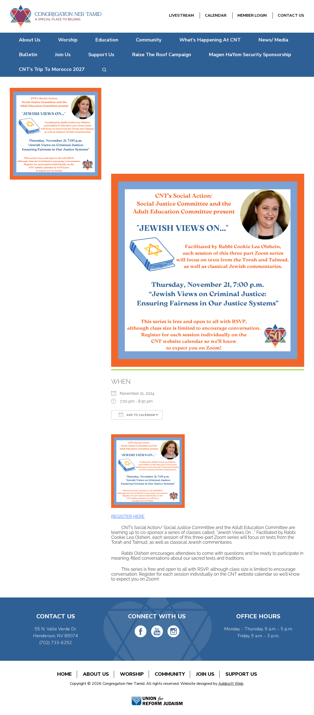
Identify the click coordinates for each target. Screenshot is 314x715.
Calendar (215, 15)
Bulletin (28, 54)
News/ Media (273, 40)
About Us (29, 40)
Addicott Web (230, 683)
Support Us (101, 54)
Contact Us (291, 15)
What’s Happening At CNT (210, 40)
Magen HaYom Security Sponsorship (250, 54)
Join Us (63, 54)
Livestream (181, 15)
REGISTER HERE (127, 516)
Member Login (252, 15)
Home (64, 674)
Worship (68, 40)
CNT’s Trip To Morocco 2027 (52, 69)
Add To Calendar (137, 414)
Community (149, 40)
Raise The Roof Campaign (161, 54)
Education (106, 40)
